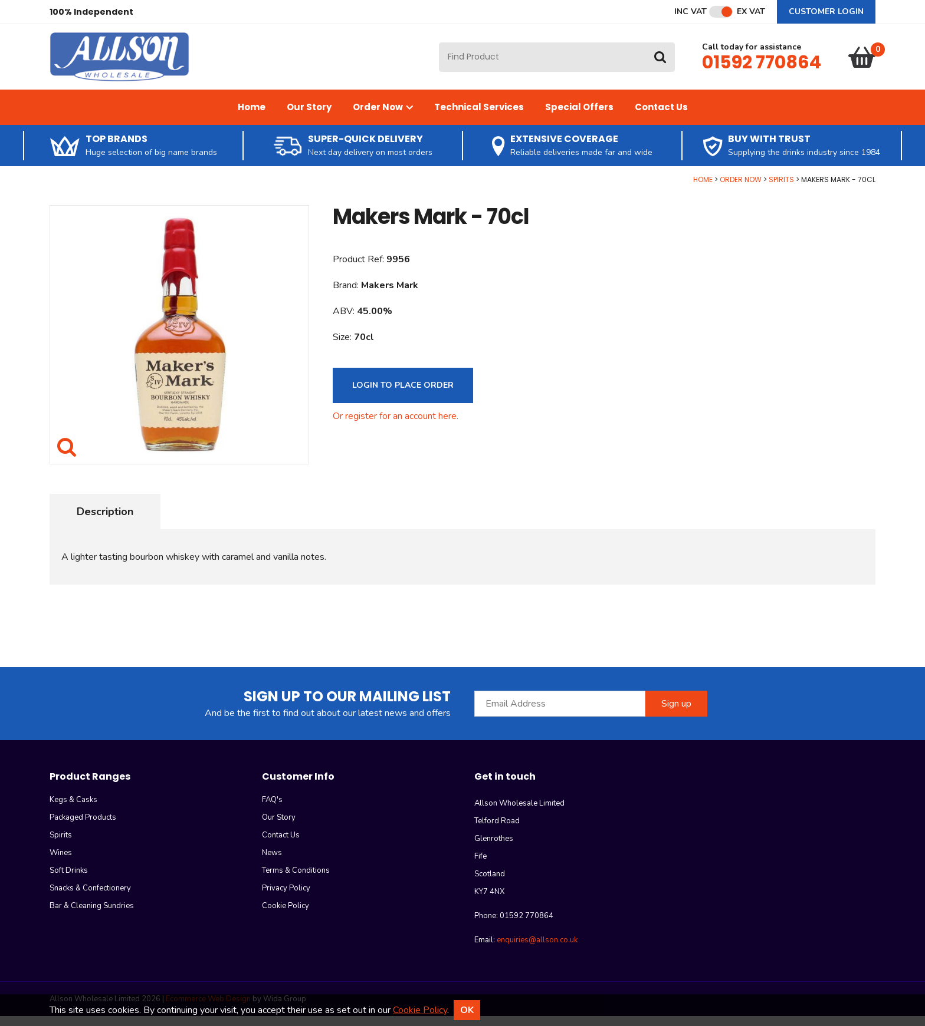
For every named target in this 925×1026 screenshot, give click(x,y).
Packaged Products (83, 827)
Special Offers (579, 117)
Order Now (383, 117)
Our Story (309, 117)
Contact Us (661, 117)
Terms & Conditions (296, 880)
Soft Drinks (69, 880)
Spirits (781, 189)
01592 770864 (761, 67)
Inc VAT (690, 11)
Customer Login (826, 11)
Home (251, 117)
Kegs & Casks (73, 809)
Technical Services (479, 117)
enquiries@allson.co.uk (537, 950)
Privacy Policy (286, 898)
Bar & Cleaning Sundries (92, 915)
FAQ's (272, 809)
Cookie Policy (285, 915)
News (272, 862)
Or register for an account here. (395, 426)
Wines (61, 862)
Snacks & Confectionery (90, 898)
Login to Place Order (403, 395)
